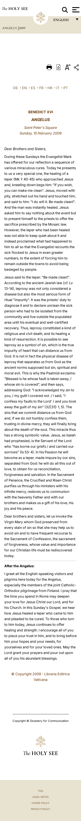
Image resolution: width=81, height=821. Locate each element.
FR (41, 88)
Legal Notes (40, 796)
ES (33, 88)
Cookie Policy (40, 803)
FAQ (40, 790)
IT (57, 88)
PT (66, 88)
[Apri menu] (75, 9)
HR (50, 88)
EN (24, 88)
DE (15, 88)
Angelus (9, 28)
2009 (22, 28)
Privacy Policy (40, 809)
